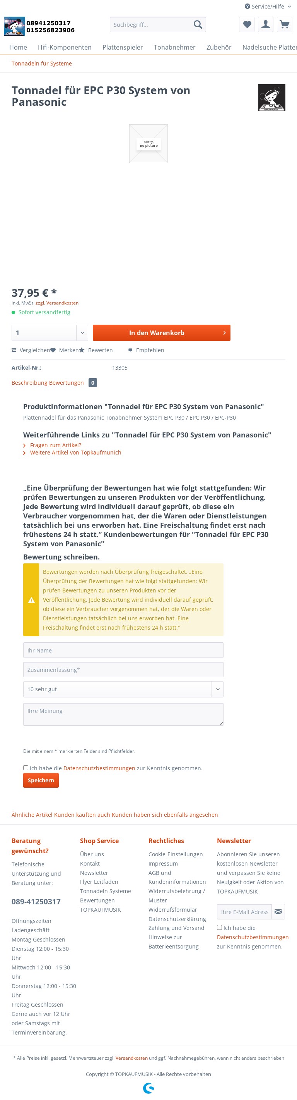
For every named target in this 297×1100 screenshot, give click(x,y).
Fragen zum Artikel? (52, 445)
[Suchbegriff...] (158, 24)
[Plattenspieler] (122, 47)
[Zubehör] (219, 47)
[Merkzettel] (246, 24)
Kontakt (90, 863)
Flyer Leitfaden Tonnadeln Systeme (105, 886)
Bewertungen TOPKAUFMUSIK (100, 905)
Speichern (41, 780)
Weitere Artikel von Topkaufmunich (72, 452)
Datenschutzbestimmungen (99, 768)
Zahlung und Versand (176, 927)
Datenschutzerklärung (177, 919)
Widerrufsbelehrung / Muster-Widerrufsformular (176, 900)
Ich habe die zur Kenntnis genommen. (116, 768)
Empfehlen (146, 350)
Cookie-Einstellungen (175, 854)
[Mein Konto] (265, 24)
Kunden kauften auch (82, 814)
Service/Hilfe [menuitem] (265, 6)
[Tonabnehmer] (174, 47)
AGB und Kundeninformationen (177, 877)
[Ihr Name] (123, 650)
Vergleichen (31, 350)
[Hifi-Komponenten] (64, 47)
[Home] (18, 47)
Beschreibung (30, 382)
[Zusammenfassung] (123, 669)
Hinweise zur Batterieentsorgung (173, 941)
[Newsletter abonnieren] (278, 911)
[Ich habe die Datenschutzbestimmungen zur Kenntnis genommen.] (25, 767)
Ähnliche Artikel (32, 814)
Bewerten (96, 350)
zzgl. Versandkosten (57, 303)
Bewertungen (73, 382)
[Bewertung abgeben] (123, 689)
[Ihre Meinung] (123, 714)
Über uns (92, 854)
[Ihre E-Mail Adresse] (244, 911)
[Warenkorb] (284, 24)
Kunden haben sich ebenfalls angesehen (165, 814)
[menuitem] (158, 28)
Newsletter (94, 872)
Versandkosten (132, 1058)
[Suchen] (198, 24)
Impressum (163, 863)
